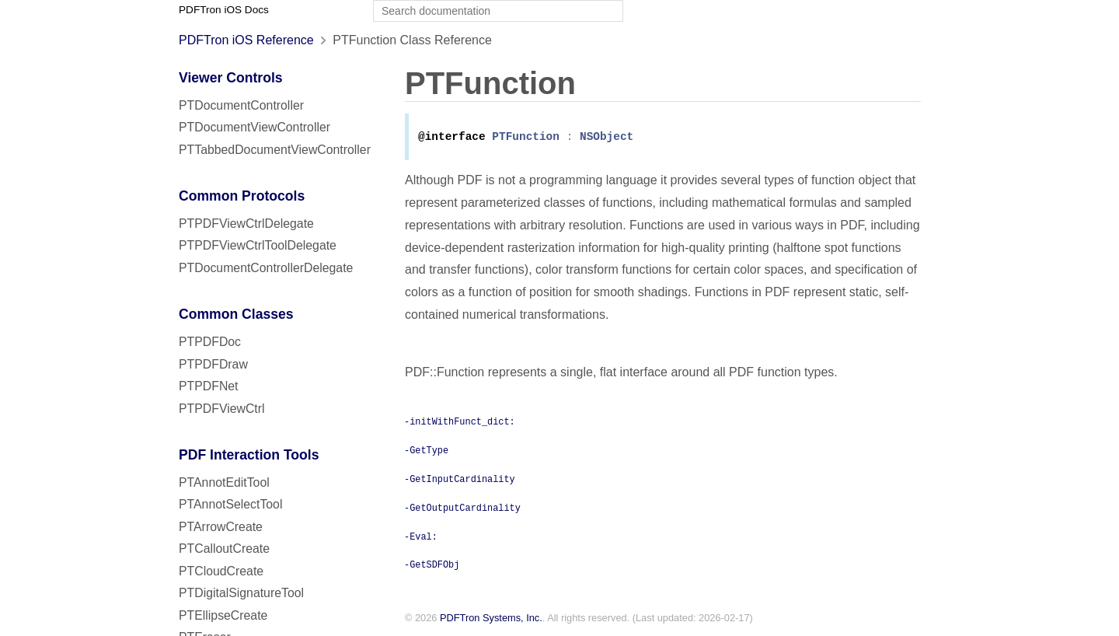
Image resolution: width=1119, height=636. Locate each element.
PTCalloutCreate (224, 548)
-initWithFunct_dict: (459, 422)
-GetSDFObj (431, 565)
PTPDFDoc (210, 341)
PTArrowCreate (221, 526)
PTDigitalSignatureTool (241, 592)
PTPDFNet (209, 386)
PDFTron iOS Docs (224, 10)
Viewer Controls (231, 78)
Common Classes (236, 314)
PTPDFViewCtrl (222, 408)
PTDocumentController (241, 105)
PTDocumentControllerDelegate (266, 267)
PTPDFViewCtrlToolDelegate (257, 245)
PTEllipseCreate (223, 615)
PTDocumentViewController (254, 127)
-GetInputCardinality (459, 480)
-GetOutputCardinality (462, 508)
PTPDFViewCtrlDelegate (246, 223)
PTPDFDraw (213, 364)
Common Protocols (242, 196)
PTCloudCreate (221, 571)
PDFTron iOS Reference (246, 40)
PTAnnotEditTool (224, 482)
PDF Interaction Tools (249, 455)
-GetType (426, 451)
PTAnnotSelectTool (230, 504)
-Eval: (420, 537)
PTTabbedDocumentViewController (275, 149)
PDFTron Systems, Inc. (491, 619)
